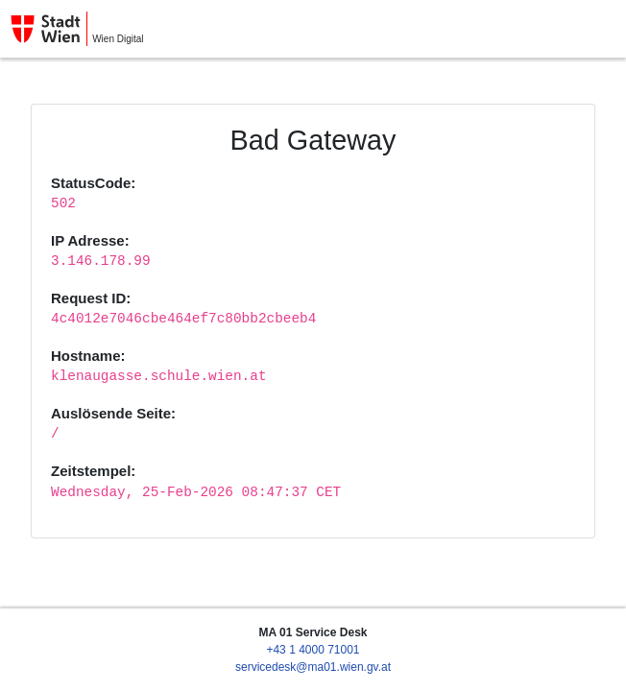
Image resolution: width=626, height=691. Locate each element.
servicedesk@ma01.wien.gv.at (313, 667)
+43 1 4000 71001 (312, 649)
